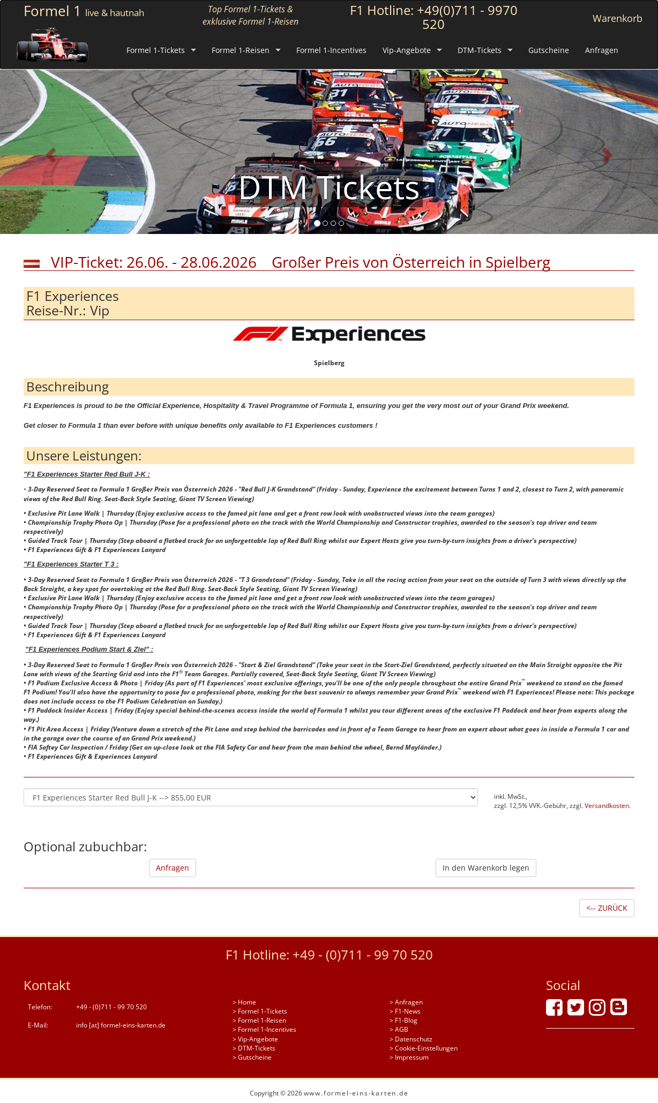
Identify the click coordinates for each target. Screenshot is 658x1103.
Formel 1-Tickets (155, 50)
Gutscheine (548, 50)
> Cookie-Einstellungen (424, 1048)
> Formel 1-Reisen (259, 1020)
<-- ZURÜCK (606, 908)
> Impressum (409, 1057)
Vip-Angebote (407, 50)
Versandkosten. (608, 805)
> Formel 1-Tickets (260, 1011)
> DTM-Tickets (254, 1048)
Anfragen (601, 50)
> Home (244, 1002)
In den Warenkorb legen (486, 868)
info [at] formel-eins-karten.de (121, 1025)
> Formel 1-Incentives (264, 1029)
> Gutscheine (252, 1057)
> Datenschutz (411, 1039)
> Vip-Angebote (255, 1039)
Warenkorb (617, 18)
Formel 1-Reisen (241, 50)
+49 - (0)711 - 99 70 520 (363, 954)
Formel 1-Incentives (331, 50)
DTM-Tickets (480, 50)
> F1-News (405, 1011)
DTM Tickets (329, 187)
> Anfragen (406, 1002)
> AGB (399, 1029)
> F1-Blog (403, 1020)
